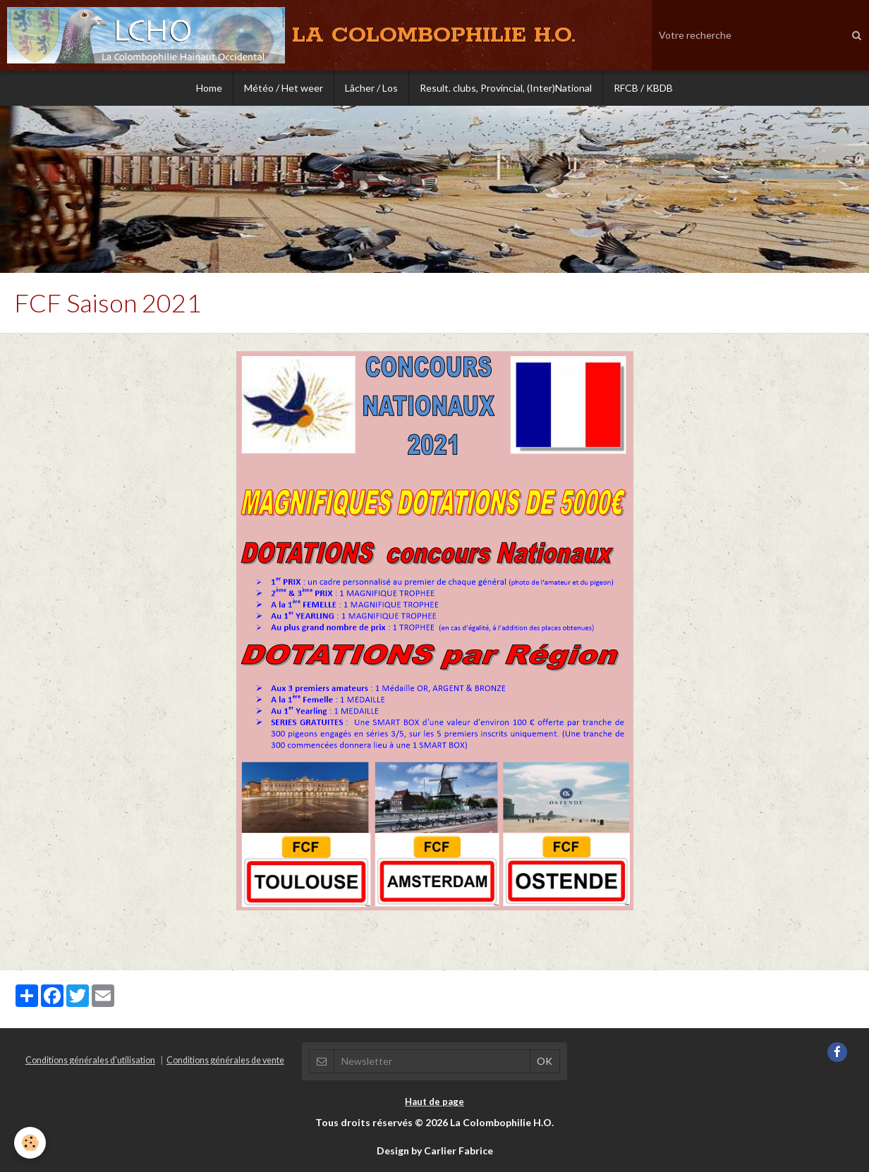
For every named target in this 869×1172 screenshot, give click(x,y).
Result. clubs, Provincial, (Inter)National (506, 88)
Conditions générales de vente (225, 1060)
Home (209, 88)
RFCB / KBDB (643, 88)
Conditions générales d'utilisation (90, 1060)
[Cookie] (30, 1143)
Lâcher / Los (371, 88)
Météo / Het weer (283, 88)
